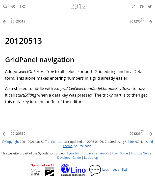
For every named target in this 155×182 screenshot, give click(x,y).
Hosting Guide (141, 153)
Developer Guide (69, 157)
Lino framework (98, 153)
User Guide (120, 153)
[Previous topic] (40, 20)
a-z (22, 6)
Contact (56, 142)
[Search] (5, 6)
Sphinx (130, 142)
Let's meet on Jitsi (108, 169)
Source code (82, 146)
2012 (78, 6)
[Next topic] (115, 20)
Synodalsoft (75, 153)
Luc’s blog (91, 157)
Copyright (12, 142)
